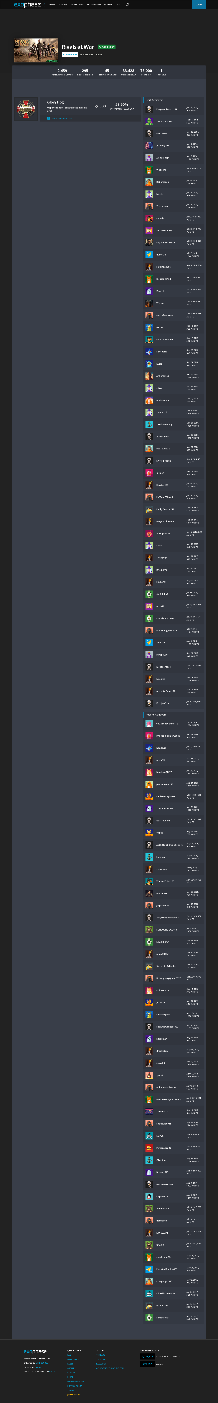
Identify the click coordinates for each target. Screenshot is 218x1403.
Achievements (70, 54)
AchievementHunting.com (110, 1368)
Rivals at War (78, 46)
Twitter (100, 1359)
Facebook (101, 1363)
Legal (70, 1377)
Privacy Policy (75, 1386)
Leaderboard (94, 4)
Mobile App (73, 1359)
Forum (99, 54)
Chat (118, 4)
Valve (52, 1371)
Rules (70, 1363)
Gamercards (77, 4)
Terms (70, 1390)
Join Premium (74, 1394)
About (70, 1368)
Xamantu (39, 1367)
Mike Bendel (42, 1362)
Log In (199, 4)
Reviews (108, 4)
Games (52, 4)
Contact (72, 1372)
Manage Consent (76, 1381)
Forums (63, 4)
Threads (100, 1354)
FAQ (69, 1354)
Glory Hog (55, 102)
